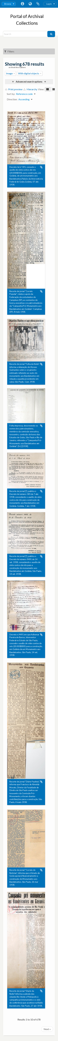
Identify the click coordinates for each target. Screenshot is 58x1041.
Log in (49, 4)
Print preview (13, 89)
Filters (9, 51)
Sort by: (11, 93)
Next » (47, 1029)
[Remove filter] (14, 73)
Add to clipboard (41, 167)
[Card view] (48, 89)
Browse (7, 4)
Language (30, 4)
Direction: (12, 99)
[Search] (25, 34)
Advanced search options (29, 81)
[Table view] (53, 89)
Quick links (22, 4)
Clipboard (38, 4)
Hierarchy (30, 89)
